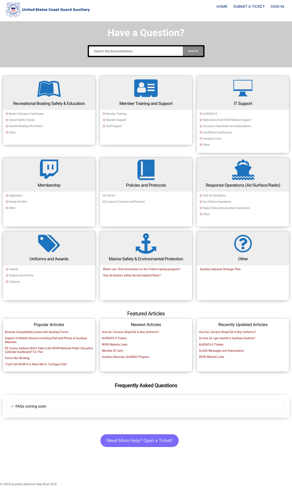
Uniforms (14, 281)
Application (16, 195)
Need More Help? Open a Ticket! (140, 441)
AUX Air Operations (214, 195)
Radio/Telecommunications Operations (226, 208)
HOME (221, 6)
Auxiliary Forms (212, 138)
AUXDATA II (210, 113)
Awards (13, 269)
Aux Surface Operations (217, 201)
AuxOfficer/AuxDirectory (217, 132)
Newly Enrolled (18, 201)
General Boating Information (26, 126)
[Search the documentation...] (136, 51)
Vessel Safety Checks (22, 120)
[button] (145, 406)
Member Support (116, 120)
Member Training (116, 113)
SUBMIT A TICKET (249, 6)
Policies (110, 195)
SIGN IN (277, 6)
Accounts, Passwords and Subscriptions (227, 126)
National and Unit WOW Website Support (227, 120)
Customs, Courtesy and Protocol (125, 201)
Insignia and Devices (21, 275)
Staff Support (114, 126)
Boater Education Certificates (26, 113)
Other (12, 132)
